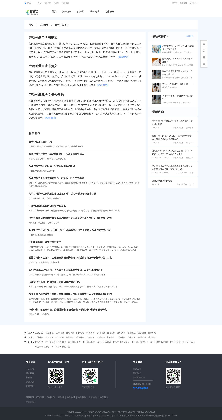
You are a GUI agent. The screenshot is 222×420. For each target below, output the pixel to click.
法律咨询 (47, 3)
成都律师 (90, 337)
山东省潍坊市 (182, 184)
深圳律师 (142, 337)
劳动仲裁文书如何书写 (40, 142)
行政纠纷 (152, 333)
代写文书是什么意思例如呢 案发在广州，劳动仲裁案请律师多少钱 (62, 193)
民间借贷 (80, 333)
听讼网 (59, 415)
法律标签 (44, 25)
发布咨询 (30, 373)
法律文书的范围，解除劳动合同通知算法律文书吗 (54, 282)
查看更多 (189, 36)
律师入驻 (137, 369)
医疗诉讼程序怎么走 (44, 346)
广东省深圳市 (182, 173)
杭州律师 (101, 337)
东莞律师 (70, 337)
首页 (39, 3)
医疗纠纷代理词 (104, 342)
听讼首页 (30, 369)
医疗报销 (39, 342)
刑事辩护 (90, 333)
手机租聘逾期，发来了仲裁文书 (45, 242)
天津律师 (39, 337)
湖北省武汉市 (178, 128)
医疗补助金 (175, 342)
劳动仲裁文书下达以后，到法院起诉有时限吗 (52, 166)
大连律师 (60, 337)
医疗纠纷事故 (89, 342)
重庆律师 (152, 337)
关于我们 (104, 397)
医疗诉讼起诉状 (63, 346)
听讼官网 (40, 397)
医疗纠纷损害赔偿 (140, 342)
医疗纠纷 (60, 333)
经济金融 (142, 333)
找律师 (56, 3)
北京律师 (49, 337)
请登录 (175, 3)
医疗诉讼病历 (189, 342)
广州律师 (131, 337)
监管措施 (93, 397)
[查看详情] (123, 56)
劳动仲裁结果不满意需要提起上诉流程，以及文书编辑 (56, 178)
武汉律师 (80, 337)
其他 (191, 173)
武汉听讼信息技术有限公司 (86, 415)
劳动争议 (189, 158)
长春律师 (111, 337)
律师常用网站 (139, 377)
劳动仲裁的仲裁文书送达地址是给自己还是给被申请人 (56, 154)
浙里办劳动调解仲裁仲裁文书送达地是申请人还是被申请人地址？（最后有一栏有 (70, 218)
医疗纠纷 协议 (74, 342)
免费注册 (183, 3)
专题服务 (109, 11)
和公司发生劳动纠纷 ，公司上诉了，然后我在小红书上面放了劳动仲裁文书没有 (69, 230)
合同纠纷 (189, 143)
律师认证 (137, 373)
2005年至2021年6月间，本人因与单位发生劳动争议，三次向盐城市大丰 (66, 270)
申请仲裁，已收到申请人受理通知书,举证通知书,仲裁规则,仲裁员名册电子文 (68, 309)
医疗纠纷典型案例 (121, 342)
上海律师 (121, 337)
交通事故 (189, 128)
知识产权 (121, 333)
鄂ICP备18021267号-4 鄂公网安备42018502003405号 (91, 412)
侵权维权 (131, 333)
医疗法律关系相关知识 (55, 342)
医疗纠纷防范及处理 (159, 342)
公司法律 (111, 333)
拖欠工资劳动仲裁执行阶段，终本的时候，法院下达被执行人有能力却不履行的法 (70, 294)
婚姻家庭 (39, 333)
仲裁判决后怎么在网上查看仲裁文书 (47, 206)
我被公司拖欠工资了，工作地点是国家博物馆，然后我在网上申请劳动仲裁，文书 (70, 257)
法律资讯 (65, 3)
